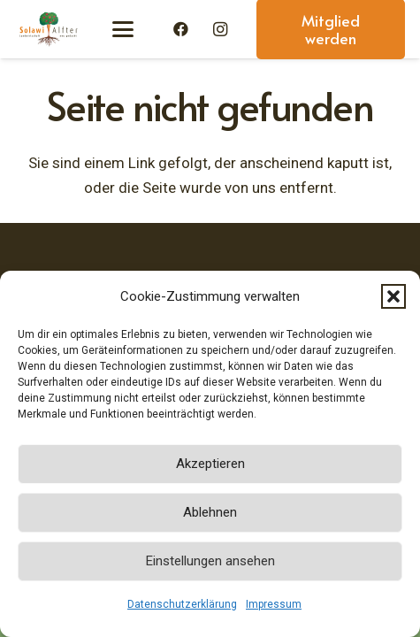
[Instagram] (220, 29)
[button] (393, 296)
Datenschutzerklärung (182, 604)
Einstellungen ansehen (210, 561)
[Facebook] (181, 29)
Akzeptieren (210, 464)
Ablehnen (210, 512)
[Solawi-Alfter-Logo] (48, 29)
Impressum (274, 604)
